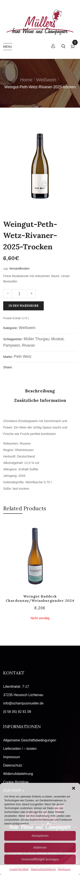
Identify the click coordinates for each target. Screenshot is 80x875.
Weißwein (46, 79)
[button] (73, 788)
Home (26, 79)
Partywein (11, 345)
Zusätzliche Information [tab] (40, 400)
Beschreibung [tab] (40, 390)
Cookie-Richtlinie (19, 869)
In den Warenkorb (23, 306)
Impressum (64, 869)
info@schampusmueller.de (23, 703)
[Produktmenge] (19, 293)
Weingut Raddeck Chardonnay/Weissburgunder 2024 (40, 598)
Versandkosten (19, 268)
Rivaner (28, 345)
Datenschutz (12, 765)
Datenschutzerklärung (43, 869)
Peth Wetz (23, 356)
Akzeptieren (40, 835)
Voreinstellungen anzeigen (40, 859)
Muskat (57, 339)
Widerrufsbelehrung (18, 774)
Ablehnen (40, 847)
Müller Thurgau (36, 339)
